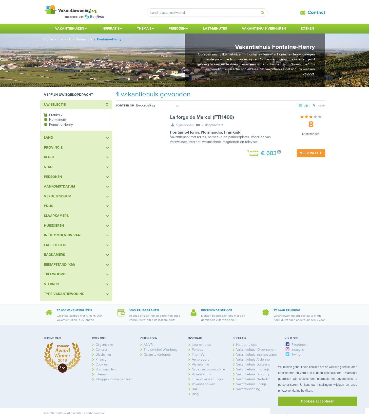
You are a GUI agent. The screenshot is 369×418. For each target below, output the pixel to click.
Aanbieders (200, 359)
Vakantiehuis (201, 374)
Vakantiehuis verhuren (264, 28)
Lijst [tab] (304, 105)
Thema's (198, 354)
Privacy (101, 359)
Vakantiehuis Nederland (254, 379)
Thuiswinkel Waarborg (160, 350)
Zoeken (307, 28)
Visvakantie (200, 364)
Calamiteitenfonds (157, 354)
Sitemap (102, 374)
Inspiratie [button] (111, 28)
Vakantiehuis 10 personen (256, 350)
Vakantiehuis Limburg (252, 374)
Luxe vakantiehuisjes (207, 379)
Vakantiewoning (248, 389)
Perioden (199, 350)
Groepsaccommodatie (208, 369)
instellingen (324, 384)
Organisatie (104, 345)
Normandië (211, 132)
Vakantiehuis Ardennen (254, 359)
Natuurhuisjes (246, 345)
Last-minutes (215, 28)
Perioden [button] (178, 28)
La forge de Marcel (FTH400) (202, 117)
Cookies (102, 364)
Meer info (311, 153)
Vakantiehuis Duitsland (253, 364)
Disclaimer (103, 354)
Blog (195, 394)
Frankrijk (232, 132)
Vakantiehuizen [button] (71, 28)
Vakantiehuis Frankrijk (253, 369)
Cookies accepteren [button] (317, 401)
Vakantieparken (203, 384)
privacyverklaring (289, 390)
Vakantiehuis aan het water (256, 354)
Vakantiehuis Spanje (251, 384)
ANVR (148, 345)
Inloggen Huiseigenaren (114, 379)
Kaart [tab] (318, 105)
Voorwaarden (106, 369)
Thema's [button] (145, 28)
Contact (316, 13)
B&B (195, 389)
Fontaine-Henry (184, 132)
